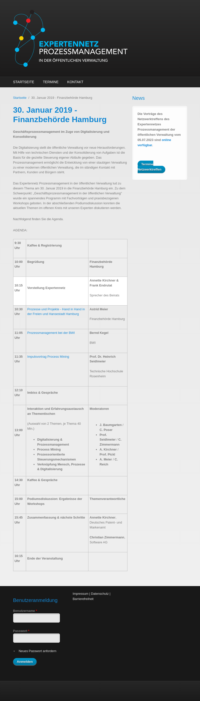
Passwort (21, 631)
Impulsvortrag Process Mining (48, 356)
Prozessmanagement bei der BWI (51, 333)
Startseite (23, 82)
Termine (51, 82)
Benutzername (25, 611)
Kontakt (75, 82)
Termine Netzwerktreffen (149, 166)
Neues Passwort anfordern (37, 651)
